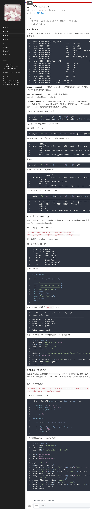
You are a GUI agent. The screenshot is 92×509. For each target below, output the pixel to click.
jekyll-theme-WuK (11, 80)
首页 (5, 28)
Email (6, 51)
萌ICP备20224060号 (11, 84)
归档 (5, 39)
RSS (5, 47)
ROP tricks (42, 13)
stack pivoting (12, 66)
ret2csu (9, 64)
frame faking (11, 68)
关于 (5, 43)
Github (6, 55)
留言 (5, 31)
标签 (5, 35)
